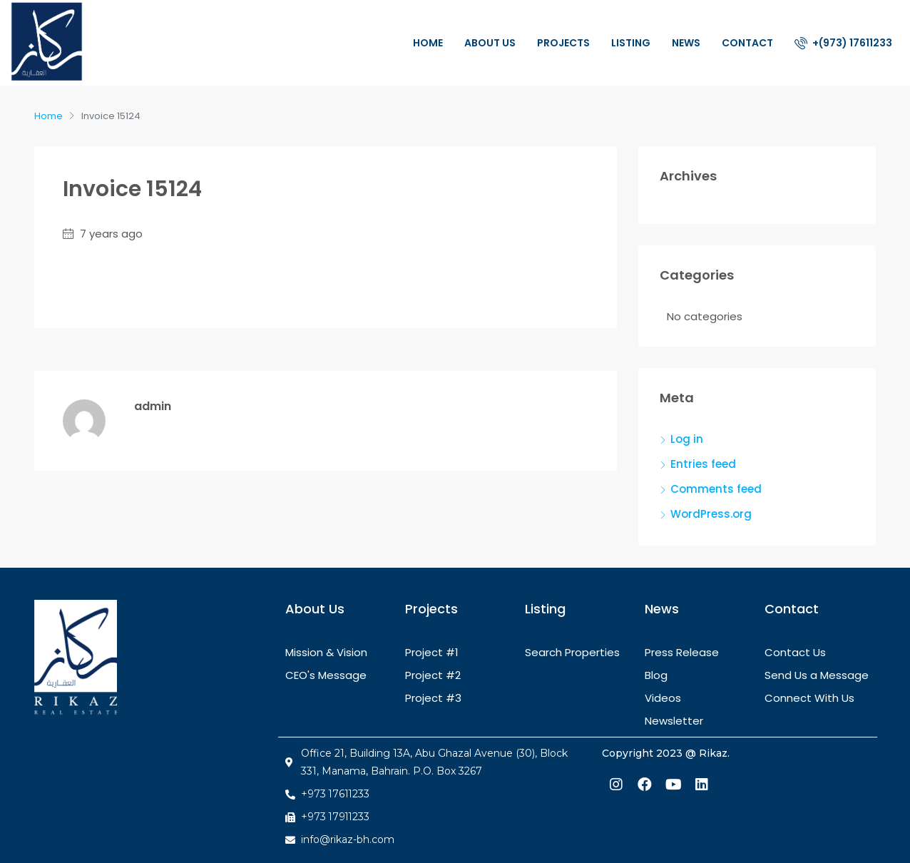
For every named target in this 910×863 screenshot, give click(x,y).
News (686, 43)
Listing (630, 43)
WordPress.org (711, 513)
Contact (747, 43)
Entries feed (703, 463)
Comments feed (716, 488)
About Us (490, 43)
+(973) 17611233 (843, 43)
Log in (686, 439)
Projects (563, 43)
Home (428, 43)
